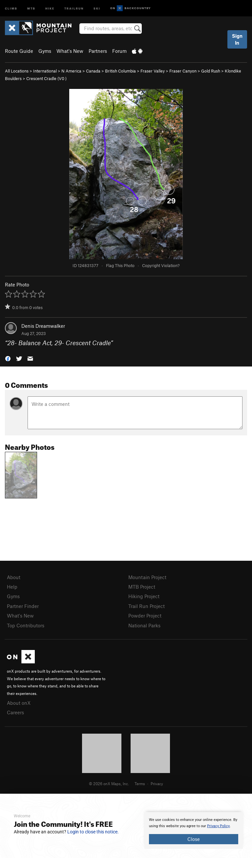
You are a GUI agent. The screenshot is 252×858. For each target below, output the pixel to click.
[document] (193, 830)
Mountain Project (147, 577)
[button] (8, 358)
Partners (98, 51)
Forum (119, 51)
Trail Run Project (146, 606)
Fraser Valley (152, 70)
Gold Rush (210, 70)
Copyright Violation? (160, 265)
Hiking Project (143, 596)
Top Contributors (25, 625)
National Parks (144, 625)
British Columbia (120, 70)
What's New (69, 51)
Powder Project (144, 615)
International (45, 70)
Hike (49, 8)
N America (71, 70)
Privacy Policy (218, 826)
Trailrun (74, 8)
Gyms (44, 51)
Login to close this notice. (93, 831)
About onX (19, 703)
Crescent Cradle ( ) (46, 78)
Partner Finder (23, 606)
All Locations (17, 70)
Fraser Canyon (183, 70)
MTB (31, 8)
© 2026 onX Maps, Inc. (109, 783)
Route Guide (19, 51)
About (13, 577)
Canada (93, 70)
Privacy (157, 783)
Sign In (237, 39)
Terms (140, 783)
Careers (15, 712)
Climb (11, 8)
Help (12, 587)
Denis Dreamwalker (43, 326)
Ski (97, 8)
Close (193, 839)
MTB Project (141, 587)
